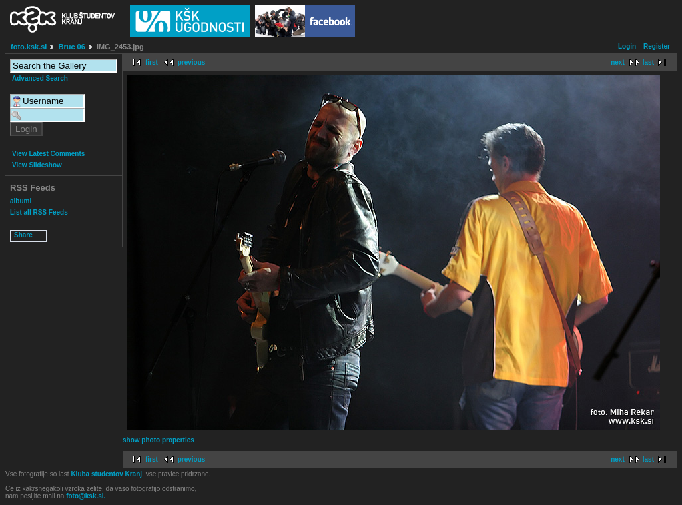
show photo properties (158, 440)
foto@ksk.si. (85, 496)
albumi (20, 201)
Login (627, 46)
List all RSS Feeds (39, 212)
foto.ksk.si (29, 47)
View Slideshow (37, 165)
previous (192, 62)
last (648, 62)
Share (23, 235)
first (151, 62)
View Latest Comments (48, 153)
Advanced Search (40, 78)
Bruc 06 (71, 47)
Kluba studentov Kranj (106, 474)
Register (656, 46)
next (618, 62)
